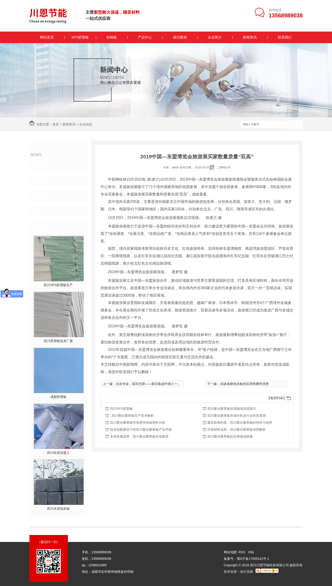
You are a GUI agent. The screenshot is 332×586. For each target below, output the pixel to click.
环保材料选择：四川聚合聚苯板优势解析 (236, 429)
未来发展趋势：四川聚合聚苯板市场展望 (139, 436)
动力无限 (246, 571)
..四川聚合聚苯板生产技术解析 (132, 415)
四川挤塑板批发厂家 (58, 341)
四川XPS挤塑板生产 (58, 285)
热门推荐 (44, 225)
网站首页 (47, 37)
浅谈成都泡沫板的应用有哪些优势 (244, 384)
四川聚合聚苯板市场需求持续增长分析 (137, 422)
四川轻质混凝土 (58, 453)
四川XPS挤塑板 (121, 408)
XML (251, 552)
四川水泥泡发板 (58, 508)
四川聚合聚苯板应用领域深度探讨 (231, 408)
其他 (40, 210)
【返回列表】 (276, 398)
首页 (55, 124)
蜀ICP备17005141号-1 (253, 558)
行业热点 (44, 181)
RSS (242, 552)
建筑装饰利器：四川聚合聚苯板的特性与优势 (239, 422)
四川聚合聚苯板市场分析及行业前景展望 (236, 415)
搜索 (294, 125)
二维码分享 (224, 167)
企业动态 (85, 124)
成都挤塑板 (58, 397)
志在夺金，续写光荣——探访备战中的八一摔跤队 (151, 384)
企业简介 (215, 37)
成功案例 (180, 37)
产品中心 (145, 37)
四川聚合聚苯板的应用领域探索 (230, 436)
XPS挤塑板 (80, 37)
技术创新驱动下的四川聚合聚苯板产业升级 (141, 429)
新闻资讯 (250, 37)
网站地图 (230, 552)
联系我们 (285, 37)
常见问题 (44, 196)
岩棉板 (111, 37)
